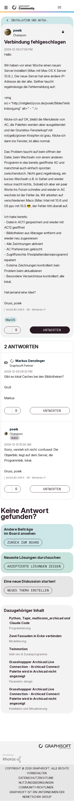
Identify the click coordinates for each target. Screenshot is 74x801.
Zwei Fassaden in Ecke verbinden (35, 636)
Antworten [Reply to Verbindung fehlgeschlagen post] (52, 330)
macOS (10, 320)
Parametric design (21, 681)
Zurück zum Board (23, 542)
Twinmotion (18, 649)
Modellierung (17, 641)
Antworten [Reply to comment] (52, 411)
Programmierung (20, 628)
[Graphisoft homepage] (55, 746)
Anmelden (67, 7)
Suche (46, 7)
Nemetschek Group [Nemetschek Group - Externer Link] (37, 796)
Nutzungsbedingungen (36, 782)
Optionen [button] (67, 19)
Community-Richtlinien (36, 787)
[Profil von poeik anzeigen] (17, 30)
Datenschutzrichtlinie (36, 778)
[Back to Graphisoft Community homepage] (24, 7)
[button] (8, 330)
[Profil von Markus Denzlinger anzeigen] (30, 361)
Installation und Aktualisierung (28, 708)
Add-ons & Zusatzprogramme (28, 654)
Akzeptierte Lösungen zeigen (34, 566)
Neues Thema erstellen (28, 590)
